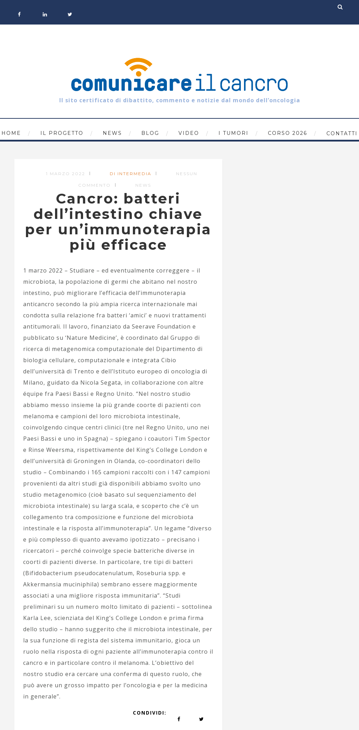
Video (188, 133)
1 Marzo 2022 (65, 173)
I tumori (233, 133)
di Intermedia (130, 173)
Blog (150, 133)
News (112, 133)
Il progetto (61, 133)
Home (11, 133)
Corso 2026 (287, 133)
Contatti (342, 133)
